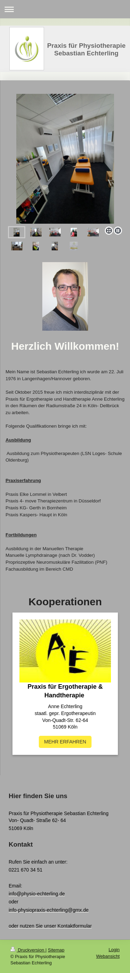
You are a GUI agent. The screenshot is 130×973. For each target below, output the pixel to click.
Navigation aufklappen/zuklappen (65, 9)
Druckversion (27, 950)
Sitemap (56, 950)
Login (114, 949)
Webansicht (108, 956)
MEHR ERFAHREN (65, 741)
